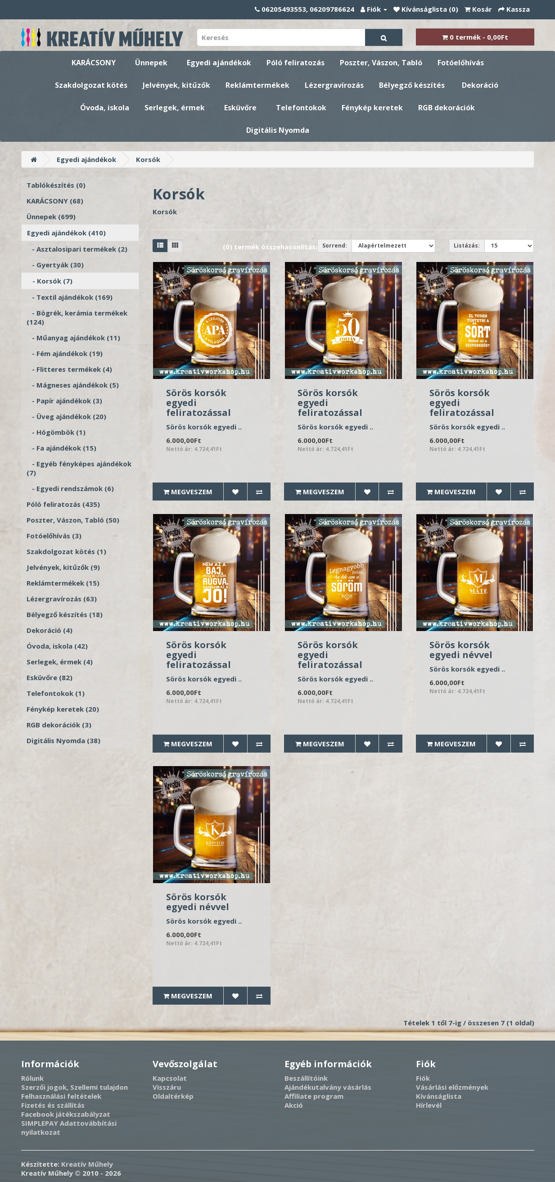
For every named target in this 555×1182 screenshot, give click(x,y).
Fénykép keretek (372, 108)
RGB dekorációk (446, 108)
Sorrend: (334, 245)
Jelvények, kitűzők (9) (63, 567)
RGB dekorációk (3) (59, 724)
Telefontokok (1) (56, 693)
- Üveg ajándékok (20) (66, 416)
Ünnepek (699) (51, 216)
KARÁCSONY (94, 63)
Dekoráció (480, 85)
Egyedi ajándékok (219, 63)
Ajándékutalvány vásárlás (327, 1087)
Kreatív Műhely (87, 1163)
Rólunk (32, 1078)
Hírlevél (429, 1105)
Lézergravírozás (334, 85)
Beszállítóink (306, 1078)
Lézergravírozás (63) (62, 598)
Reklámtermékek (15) (63, 582)
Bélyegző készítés (412, 85)
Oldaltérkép (173, 1096)
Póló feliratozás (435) (63, 504)
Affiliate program (313, 1096)
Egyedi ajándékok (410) (66, 232)
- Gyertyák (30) (55, 264)
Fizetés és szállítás (53, 1105)
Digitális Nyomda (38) (63, 740)
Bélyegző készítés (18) (65, 614)
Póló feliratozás (295, 63)
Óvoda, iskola (104, 108)
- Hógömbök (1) (56, 432)
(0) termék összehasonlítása (271, 246)
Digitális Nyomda (277, 130)
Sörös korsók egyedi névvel (460, 650)
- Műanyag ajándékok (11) (73, 337)
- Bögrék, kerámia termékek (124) (77, 317)
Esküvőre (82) (49, 677)
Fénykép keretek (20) (63, 708)
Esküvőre (240, 108)
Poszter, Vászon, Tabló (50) (73, 519)
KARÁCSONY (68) (55, 200)
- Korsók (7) (49, 280)
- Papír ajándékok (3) (64, 400)
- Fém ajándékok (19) (65, 353)
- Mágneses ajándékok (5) (73, 384)
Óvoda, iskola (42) (57, 645)
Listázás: (467, 245)
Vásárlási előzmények (452, 1087)
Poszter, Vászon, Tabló (381, 63)
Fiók (423, 1078)
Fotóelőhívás (461, 63)
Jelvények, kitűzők (176, 85)
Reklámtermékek (257, 85)
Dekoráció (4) (49, 630)
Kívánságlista (438, 1096)
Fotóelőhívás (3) (54, 535)
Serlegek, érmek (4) (60, 661)
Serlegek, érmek (174, 108)
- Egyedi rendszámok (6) (70, 488)
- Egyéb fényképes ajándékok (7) (79, 468)
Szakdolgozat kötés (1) (66, 551)
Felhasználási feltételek (61, 1096)
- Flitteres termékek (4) (69, 369)
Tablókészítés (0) (56, 184)
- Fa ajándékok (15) (61, 447)
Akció (293, 1105)
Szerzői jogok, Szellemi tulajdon (74, 1087)
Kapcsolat (170, 1078)
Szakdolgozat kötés (91, 85)
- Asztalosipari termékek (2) (77, 248)
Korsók (148, 159)
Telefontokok (301, 108)
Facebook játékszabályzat (65, 1114)
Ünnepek (151, 63)
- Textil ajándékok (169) (70, 297)
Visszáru (167, 1087)
